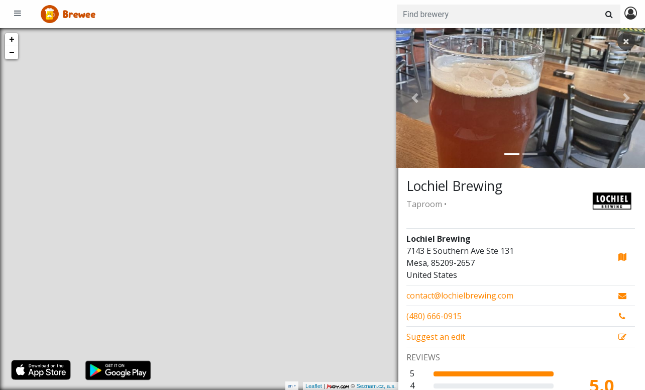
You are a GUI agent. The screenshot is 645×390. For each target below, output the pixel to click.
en (290, 385)
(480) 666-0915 (434, 316)
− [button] (12, 53)
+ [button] (12, 40)
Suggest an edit (435, 336)
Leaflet (311, 386)
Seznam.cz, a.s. (374, 386)
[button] (415, 98)
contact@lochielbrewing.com (459, 295)
